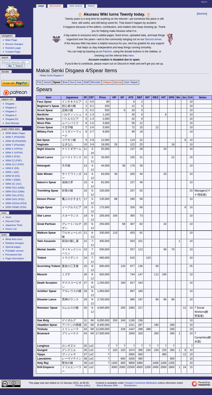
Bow (65, 82)
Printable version (14, 250)
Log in (204, 1)
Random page (13, 48)
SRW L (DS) (12, 172)
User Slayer (131, 82)
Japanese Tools (13, 225)
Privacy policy (82, 385)
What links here (13, 239)
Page (41, 5)
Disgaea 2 (10, 107)
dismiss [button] (202, 13)
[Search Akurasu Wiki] (15, 62)
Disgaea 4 (10, 115)
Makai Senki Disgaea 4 (51, 75)
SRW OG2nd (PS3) (15, 203)
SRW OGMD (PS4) (15, 207)
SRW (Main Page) (15, 133)
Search (4, 57)
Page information (14, 258)
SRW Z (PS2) (12, 156)
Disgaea (9, 103)
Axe (79, 82)
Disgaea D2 (11, 119)
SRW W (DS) (12, 176)
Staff (86, 82)
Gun (72, 82)
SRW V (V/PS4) (14, 152)
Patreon (107, 51)
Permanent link (13, 254)
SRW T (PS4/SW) (15, 145)
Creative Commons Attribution (141, 383)
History (91, 5)
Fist (39, 82)
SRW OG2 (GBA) (14, 191)
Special (117, 82)
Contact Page (12, 51)
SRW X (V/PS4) (14, 148)
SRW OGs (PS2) (14, 195)
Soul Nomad (12, 123)
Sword (47, 82)
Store (8, 217)
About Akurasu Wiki (107, 385)
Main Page (11, 40)
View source (75, 5)
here (131, 55)
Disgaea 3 (10, 111)
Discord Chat (12, 221)
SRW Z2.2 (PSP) (14, 164)
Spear (56, 82)
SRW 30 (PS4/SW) (15, 141)
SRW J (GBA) (12, 179)
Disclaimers (130, 385)
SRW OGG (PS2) (14, 199)
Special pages (13, 247)
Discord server (153, 39)
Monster (96, 82)
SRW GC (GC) (13, 184)
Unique (107, 82)
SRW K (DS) (12, 168)
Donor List (10, 229)
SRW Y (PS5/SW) (15, 137)
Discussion (55, 5)
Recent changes (14, 44)
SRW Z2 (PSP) (13, 160)
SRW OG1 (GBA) (14, 187)
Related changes (14, 243)
